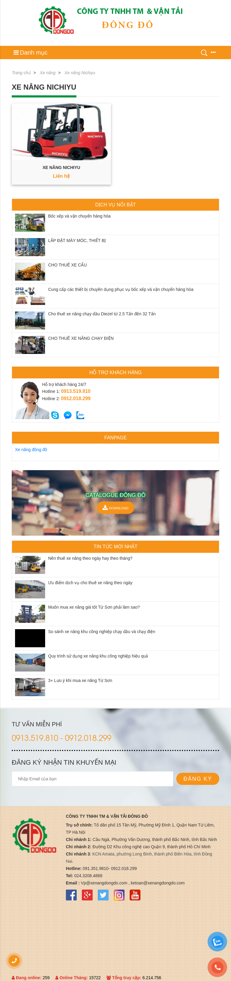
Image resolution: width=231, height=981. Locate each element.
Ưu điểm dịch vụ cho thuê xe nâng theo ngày (90, 582)
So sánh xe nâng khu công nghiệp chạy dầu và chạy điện (101, 631)
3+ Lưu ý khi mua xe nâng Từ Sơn (80, 680)
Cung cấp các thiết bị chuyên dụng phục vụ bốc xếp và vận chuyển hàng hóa (120, 289)
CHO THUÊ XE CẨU (67, 265)
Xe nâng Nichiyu (80, 72)
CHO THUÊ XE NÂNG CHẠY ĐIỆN (81, 338)
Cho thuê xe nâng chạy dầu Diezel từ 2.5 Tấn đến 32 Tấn (102, 313)
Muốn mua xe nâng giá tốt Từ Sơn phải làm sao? (94, 607)
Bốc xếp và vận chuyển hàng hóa (79, 216)
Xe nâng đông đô (31, 449)
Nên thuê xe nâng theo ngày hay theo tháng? (90, 558)
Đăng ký (197, 779)
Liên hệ (61, 176)
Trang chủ (21, 72)
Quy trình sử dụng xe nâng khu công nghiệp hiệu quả (98, 656)
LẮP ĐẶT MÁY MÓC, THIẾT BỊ (77, 240)
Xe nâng (47, 72)
